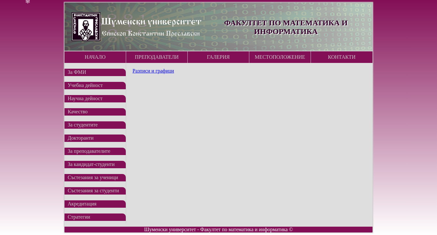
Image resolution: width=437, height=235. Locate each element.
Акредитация (82, 203)
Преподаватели (157, 57)
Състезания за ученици (93, 177)
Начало (95, 57)
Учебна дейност (85, 85)
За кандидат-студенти (91, 164)
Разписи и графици (153, 71)
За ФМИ (77, 72)
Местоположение (280, 57)
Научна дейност (85, 98)
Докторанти (80, 138)
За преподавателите (89, 151)
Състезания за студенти (93, 190)
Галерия (218, 57)
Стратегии (79, 217)
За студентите (83, 124)
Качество (78, 111)
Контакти (342, 57)
